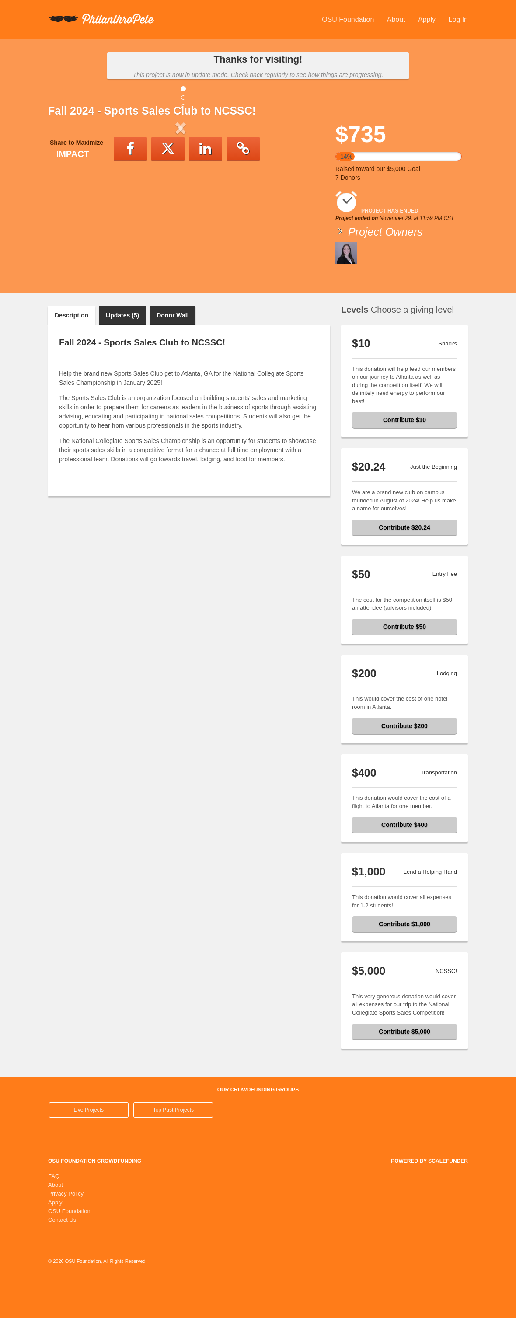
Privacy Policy (66, 1229)
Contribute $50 (404, 662)
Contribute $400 (404, 860)
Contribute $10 (404, 455)
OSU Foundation (349, 19)
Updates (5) (122, 351)
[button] (68, 200)
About (397, 19)
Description (71, 351)
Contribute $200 (404, 761)
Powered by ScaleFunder (429, 1197)
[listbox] (180, 200)
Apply (427, 19)
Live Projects (88, 1146)
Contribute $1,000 (404, 959)
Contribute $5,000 (404, 1067)
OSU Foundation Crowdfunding (94, 1197)
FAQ (53, 1212)
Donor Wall (172, 351)
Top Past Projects (173, 1146)
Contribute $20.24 (404, 563)
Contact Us (62, 1255)
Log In (458, 19)
